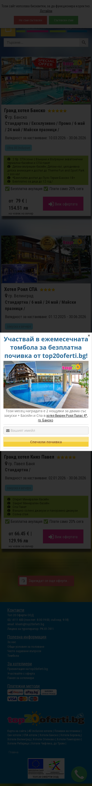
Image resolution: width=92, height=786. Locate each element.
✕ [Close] (89, 335)
